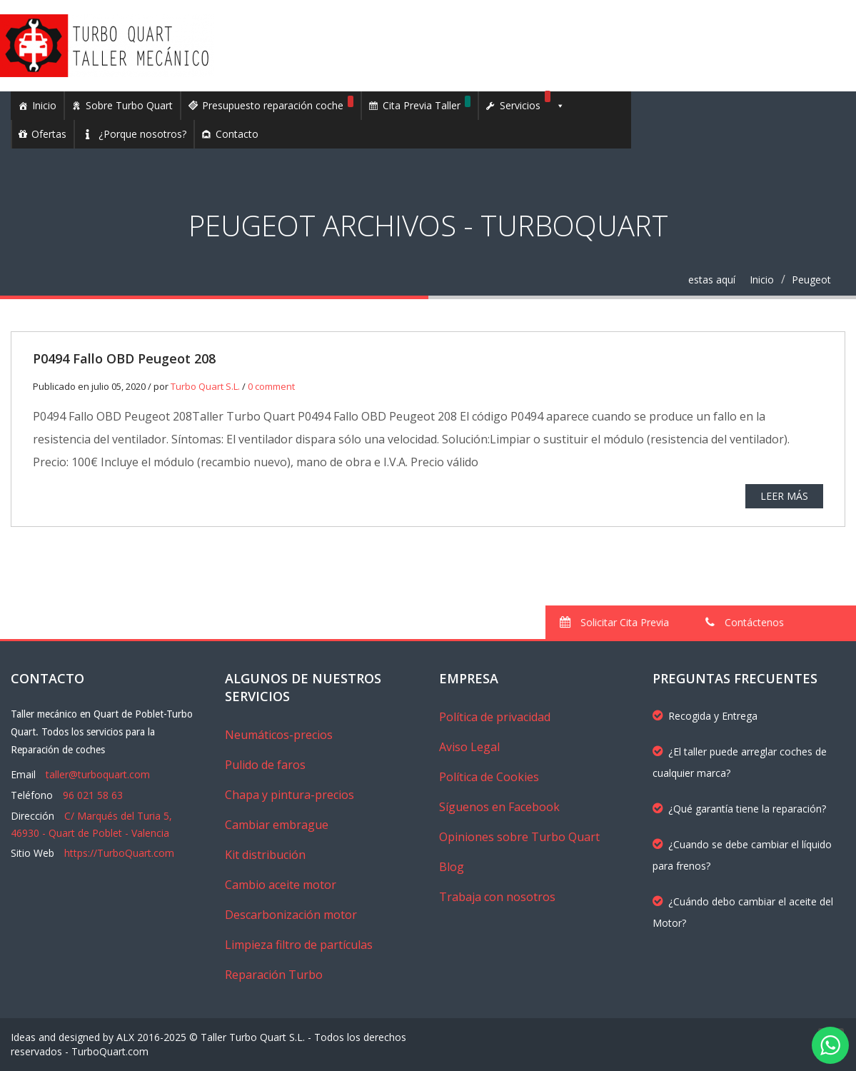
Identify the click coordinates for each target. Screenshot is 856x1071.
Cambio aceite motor (280, 884)
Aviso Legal (469, 747)
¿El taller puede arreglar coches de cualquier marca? (740, 762)
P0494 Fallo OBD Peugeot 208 (124, 358)
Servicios (532, 105)
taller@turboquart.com (98, 774)
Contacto (237, 134)
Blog (451, 867)
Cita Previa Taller (426, 104)
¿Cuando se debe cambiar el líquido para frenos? (742, 855)
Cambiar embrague (276, 825)
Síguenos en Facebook (499, 807)
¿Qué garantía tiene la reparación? (739, 808)
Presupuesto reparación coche (277, 104)
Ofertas (48, 134)
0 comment (271, 386)
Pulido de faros (265, 765)
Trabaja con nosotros (497, 897)
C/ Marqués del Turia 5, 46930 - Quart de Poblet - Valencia (91, 824)
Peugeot (811, 279)
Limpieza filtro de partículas (299, 944)
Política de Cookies (489, 777)
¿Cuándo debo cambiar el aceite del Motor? (743, 912)
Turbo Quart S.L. (205, 386)
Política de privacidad (494, 717)
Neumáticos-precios (279, 735)
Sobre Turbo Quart (129, 105)
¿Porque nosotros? (142, 134)
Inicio (44, 105)
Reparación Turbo (274, 974)
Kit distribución (265, 855)
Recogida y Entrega (705, 716)
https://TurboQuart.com (119, 853)
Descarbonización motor (291, 914)
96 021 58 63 (93, 795)
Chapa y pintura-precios (289, 795)
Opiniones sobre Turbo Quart (519, 837)
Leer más (784, 496)
